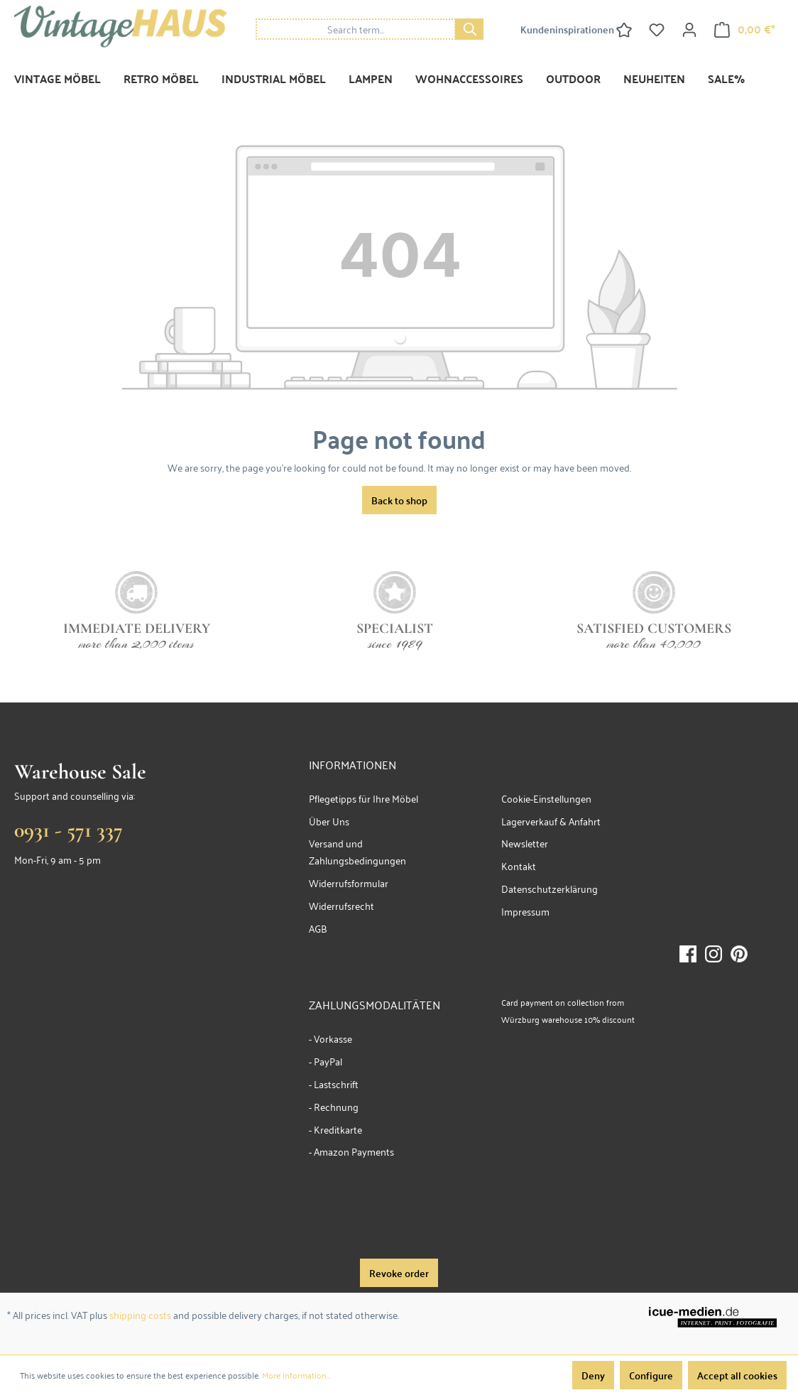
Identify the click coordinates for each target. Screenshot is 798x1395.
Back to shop (399, 500)
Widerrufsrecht (341, 905)
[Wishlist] (656, 29)
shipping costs (140, 1314)
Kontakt (518, 865)
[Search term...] (356, 29)
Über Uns (329, 821)
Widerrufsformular (348, 882)
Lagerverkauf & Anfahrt (551, 821)
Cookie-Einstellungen (546, 798)
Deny (593, 1375)
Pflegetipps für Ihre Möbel (363, 798)
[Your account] (689, 29)
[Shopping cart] (745, 29)
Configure (651, 1375)
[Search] (469, 29)
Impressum (525, 911)
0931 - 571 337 (68, 830)
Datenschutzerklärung (549, 888)
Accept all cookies (737, 1375)
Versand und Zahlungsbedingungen (357, 851)
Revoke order (399, 1273)
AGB (318, 928)
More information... (296, 1375)
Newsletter (524, 843)
